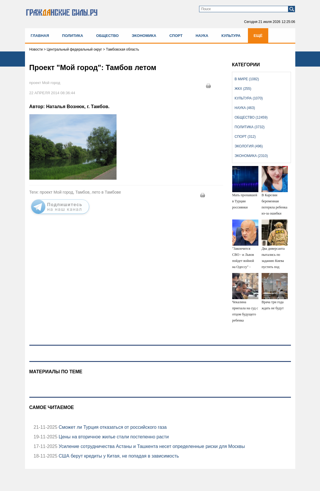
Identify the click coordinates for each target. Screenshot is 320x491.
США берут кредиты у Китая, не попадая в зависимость (118, 455)
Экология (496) (249, 146)
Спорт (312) (245, 137)
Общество (107, 35)
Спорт (176, 35)
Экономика (144, 35)
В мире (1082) (247, 79)
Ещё (258, 35)
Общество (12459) (251, 117)
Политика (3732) (249, 127)
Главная (40, 35)
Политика (72, 35)
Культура (231, 35)
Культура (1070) (249, 98)
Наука (202, 35)
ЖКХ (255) (243, 89)
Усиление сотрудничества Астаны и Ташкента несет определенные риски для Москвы (151, 446)
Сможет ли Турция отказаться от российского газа (112, 427)
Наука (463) (245, 108)
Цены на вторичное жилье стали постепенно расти (113, 436)
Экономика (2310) (251, 156)
